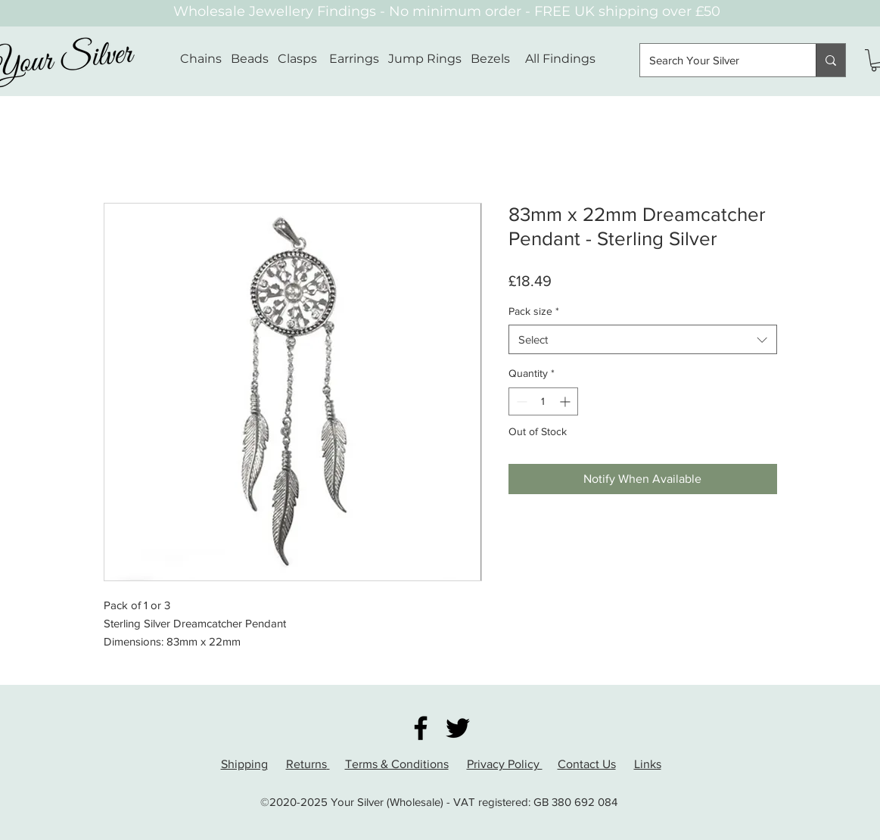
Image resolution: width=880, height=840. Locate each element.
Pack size (533, 311)
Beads (250, 58)
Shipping (244, 764)
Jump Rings (425, 58)
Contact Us (587, 764)
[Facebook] (421, 728)
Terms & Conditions (397, 764)
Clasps (297, 58)
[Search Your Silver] (716, 60)
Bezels (498, 58)
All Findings (560, 58)
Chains (201, 58)
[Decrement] (520, 401)
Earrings (354, 58)
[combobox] (642, 339)
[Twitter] (458, 728)
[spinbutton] (543, 401)
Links (647, 764)
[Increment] (566, 401)
